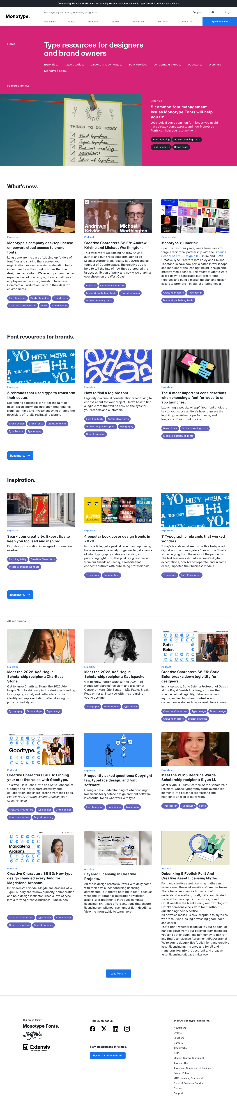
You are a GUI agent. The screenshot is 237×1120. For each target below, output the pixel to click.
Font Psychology (191, 575)
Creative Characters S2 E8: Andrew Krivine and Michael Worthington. (115, 245)
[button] (210, 12)
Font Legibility (161, 147)
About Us (186, 21)
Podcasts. (195, 64)
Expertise (156, 100)
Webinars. (215, 64)
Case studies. (74, 64)
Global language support (101, 426)
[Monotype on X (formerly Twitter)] (104, 1029)
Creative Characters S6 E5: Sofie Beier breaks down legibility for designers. (190, 676)
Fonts (71, 21)
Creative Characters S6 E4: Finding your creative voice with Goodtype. (38, 777)
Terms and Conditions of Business (193, 1068)
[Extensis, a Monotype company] (36, 1049)
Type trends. (16, 431)
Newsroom (180, 1028)
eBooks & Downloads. (106, 64)
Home (11, 44)
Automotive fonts (118, 419)
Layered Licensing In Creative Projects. (110, 876)
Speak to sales (219, 21)
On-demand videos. (167, 64)
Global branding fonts (187, 139)
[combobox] (72, 12)
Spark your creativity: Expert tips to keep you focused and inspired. (38, 539)
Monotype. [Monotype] (17, 16)
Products (93, 21)
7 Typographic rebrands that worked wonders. (193, 539)
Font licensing (161, 139)
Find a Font (50, 21)
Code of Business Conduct (189, 1083)
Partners (163, 21)
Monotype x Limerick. (180, 242)
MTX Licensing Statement (188, 1078)
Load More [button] (118, 973)
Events (178, 1033)
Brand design (59, 305)
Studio (115, 21)
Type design (195, 292)
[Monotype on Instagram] (127, 1029)
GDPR (177, 1053)
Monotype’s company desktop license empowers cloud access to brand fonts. (40, 247)
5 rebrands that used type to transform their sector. (41, 395)
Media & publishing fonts (101, 293)
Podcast (89, 237)
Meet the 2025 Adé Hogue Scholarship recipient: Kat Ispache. (115, 674)
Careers (178, 1043)
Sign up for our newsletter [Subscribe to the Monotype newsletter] (108, 1055)
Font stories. (138, 64)
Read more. (20, 455)
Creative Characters (112, 285)
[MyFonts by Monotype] (36, 1036)
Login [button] (226, 12)
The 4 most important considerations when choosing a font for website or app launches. (193, 397)
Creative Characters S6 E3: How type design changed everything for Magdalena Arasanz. (40, 878)
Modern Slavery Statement (189, 1058)
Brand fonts (181, 147)
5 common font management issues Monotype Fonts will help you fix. (182, 112)
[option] (210, 12)
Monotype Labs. (55, 71)
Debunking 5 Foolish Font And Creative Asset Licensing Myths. (189, 876)
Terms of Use (181, 1063)
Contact (178, 1088)
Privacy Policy (181, 1073)
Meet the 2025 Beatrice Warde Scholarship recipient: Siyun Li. (188, 777)
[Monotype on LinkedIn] (115, 1029)
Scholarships (111, 575)
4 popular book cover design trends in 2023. (117, 539)
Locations (179, 1038)
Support (194, 12)
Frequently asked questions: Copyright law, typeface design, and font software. (118, 780)
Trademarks (180, 1048)
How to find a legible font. (106, 392)
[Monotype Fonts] (36, 1027)
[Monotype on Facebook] (92, 1029)
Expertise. (51, 64)
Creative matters (173, 292)
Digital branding (39, 298)
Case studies (169, 237)
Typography (34, 431)
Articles (89, 869)
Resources (138, 21)
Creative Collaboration (22, 305)
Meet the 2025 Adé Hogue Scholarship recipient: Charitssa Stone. (35, 676)
